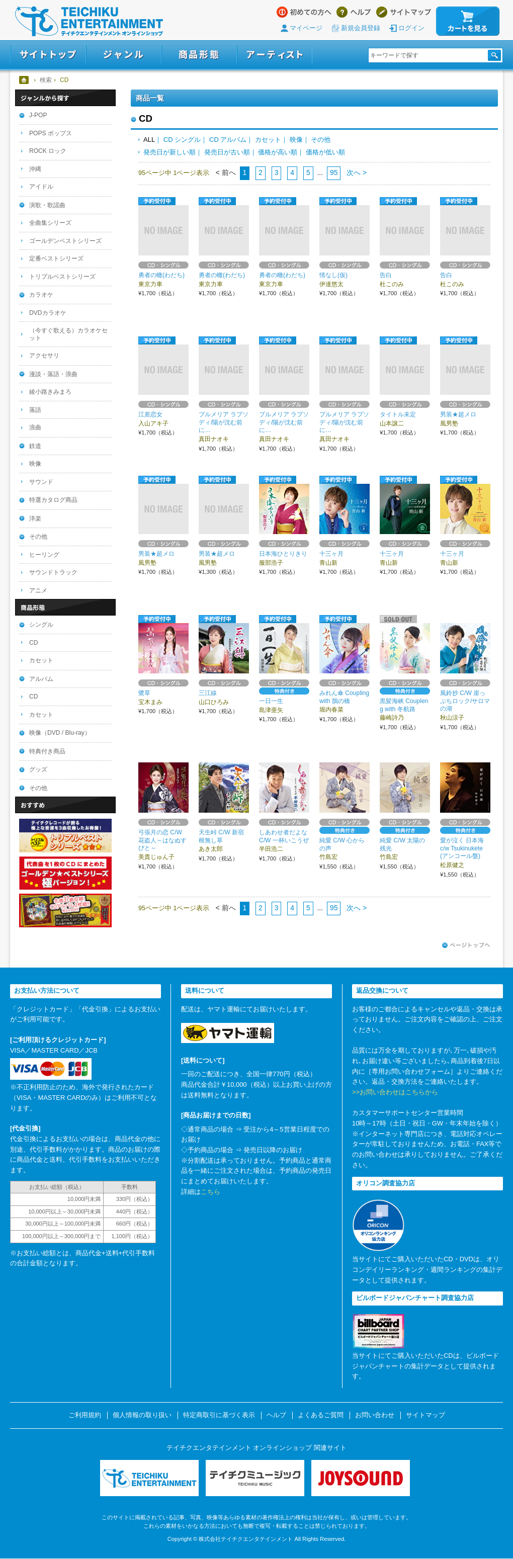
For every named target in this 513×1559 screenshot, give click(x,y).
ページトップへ (466, 945)
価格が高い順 (277, 152)
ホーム (24, 80)
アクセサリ (44, 355)
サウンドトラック (53, 572)
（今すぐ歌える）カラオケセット (68, 334)
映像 (296, 139)
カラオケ (41, 294)
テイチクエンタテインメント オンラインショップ (89, 21)
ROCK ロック (47, 150)
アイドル (41, 186)
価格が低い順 (325, 152)
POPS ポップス (50, 133)
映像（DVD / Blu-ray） (60, 732)
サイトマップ (403, 12)
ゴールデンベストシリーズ (65, 240)
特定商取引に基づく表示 (219, 1415)
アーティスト (274, 54)
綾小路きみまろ (50, 391)
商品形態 (199, 54)
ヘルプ (353, 12)
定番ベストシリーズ (56, 258)
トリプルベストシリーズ (62, 276)
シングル (41, 624)
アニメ (38, 590)
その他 (320, 139)
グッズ (38, 769)
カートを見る (467, 21)
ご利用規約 (84, 1415)
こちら (210, 1191)
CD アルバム (227, 139)
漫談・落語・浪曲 (53, 374)
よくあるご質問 (321, 1415)
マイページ (306, 28)
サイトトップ (48, 54)
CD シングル (182, 139)
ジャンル (123, 54)
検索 (46, 79)
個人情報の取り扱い (142, 1415)
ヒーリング (44, 554)
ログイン (411, 28)
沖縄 (35, 168)
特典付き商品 (47, 751)
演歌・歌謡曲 (47, 205)
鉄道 (35, 446)
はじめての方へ (304, 12)
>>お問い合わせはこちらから (395, 1092)
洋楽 (35, 518)
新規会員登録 (360, 28)
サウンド (41, 481)
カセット (268, 139)
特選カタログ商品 (53, 499)
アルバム (41, 678)
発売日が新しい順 (169, 152)
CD (33, 642)
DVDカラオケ (47, 312)
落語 (35, 409)
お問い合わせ (374, 1415)
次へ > (356, 172)
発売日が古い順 (227, 152)
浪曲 (35, 427)
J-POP (38, 115)
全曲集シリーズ (50, 222)
